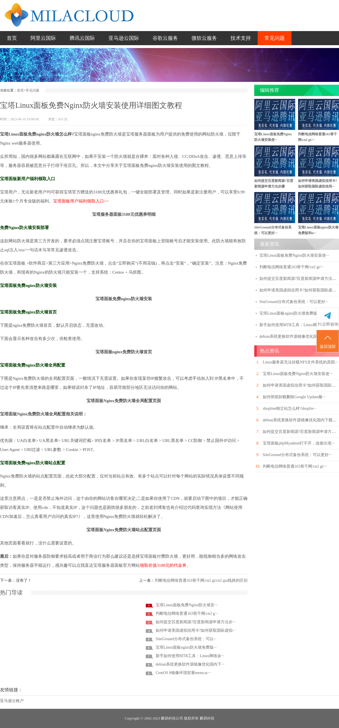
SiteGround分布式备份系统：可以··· (186, 639)
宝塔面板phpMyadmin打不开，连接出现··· (298, 443)
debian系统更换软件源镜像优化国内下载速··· (297, 336)
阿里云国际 (43, 38)
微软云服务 (204, 38)
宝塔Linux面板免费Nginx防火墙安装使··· (294, 255)
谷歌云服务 (165, 38)
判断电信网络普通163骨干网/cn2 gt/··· (291, 267)
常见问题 (274, 38)
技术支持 (241, 38)
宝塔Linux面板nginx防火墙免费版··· (186, 647)
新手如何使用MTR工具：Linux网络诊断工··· (297, 325)
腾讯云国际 (82, 38)
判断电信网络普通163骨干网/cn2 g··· (187, 613)
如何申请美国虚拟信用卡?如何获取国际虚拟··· (196, 630)
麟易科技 (207, 718)
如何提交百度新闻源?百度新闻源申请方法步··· (196, 622)
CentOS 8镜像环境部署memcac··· (183, 673)
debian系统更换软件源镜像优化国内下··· (190, 664)
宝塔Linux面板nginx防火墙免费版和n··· (292, 313)
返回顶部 (328, 341)
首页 (12, 38)
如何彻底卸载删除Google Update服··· (294, 397)
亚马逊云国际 (123, 38)
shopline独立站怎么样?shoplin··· (289, 408)
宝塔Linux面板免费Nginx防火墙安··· (187, 605)
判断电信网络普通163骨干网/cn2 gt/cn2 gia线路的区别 (201, 580)
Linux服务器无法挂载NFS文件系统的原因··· (300, 362)
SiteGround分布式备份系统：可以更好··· (293, 302)
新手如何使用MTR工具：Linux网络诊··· (190, 656)
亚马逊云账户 (12, 701)
